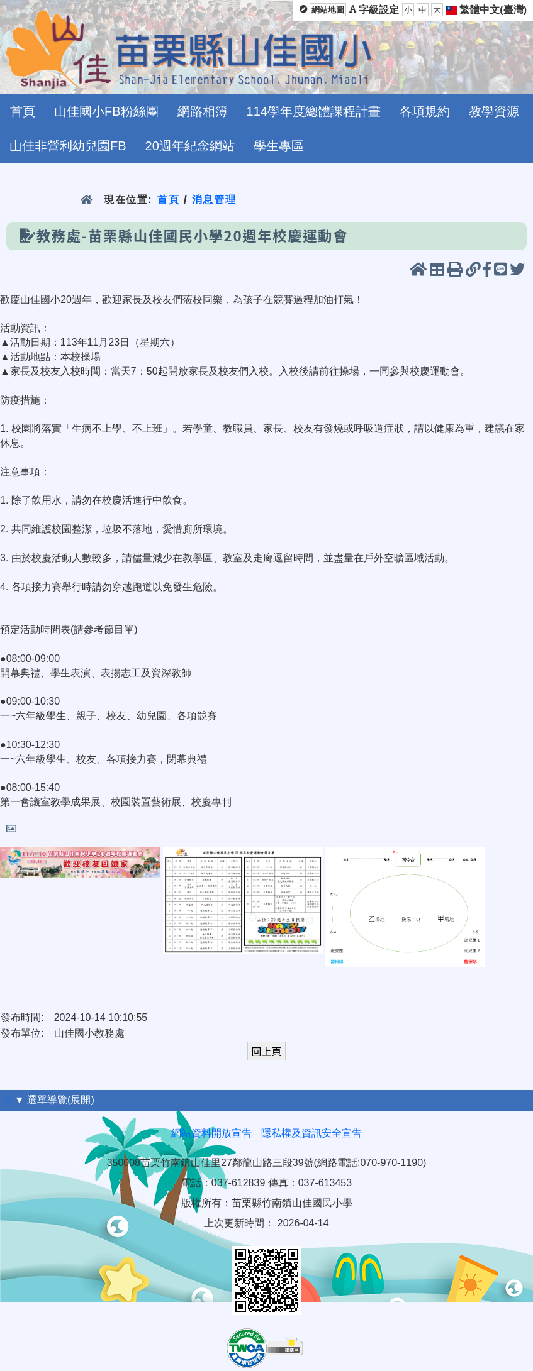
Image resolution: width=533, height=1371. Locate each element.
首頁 (22, 111)
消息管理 (214, 199)
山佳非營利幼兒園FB (67, 146)
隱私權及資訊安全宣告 (311, 1133)
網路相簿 (202, 111)
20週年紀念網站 (190, 146)
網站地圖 (327, 9)
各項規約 (425, 111)
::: (7, 1099)
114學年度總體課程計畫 (314, 111)
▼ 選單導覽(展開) (54, 1099)
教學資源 (494, 111)
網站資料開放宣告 (211, 1133)
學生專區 (279, 146)
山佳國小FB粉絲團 (106, 111)
